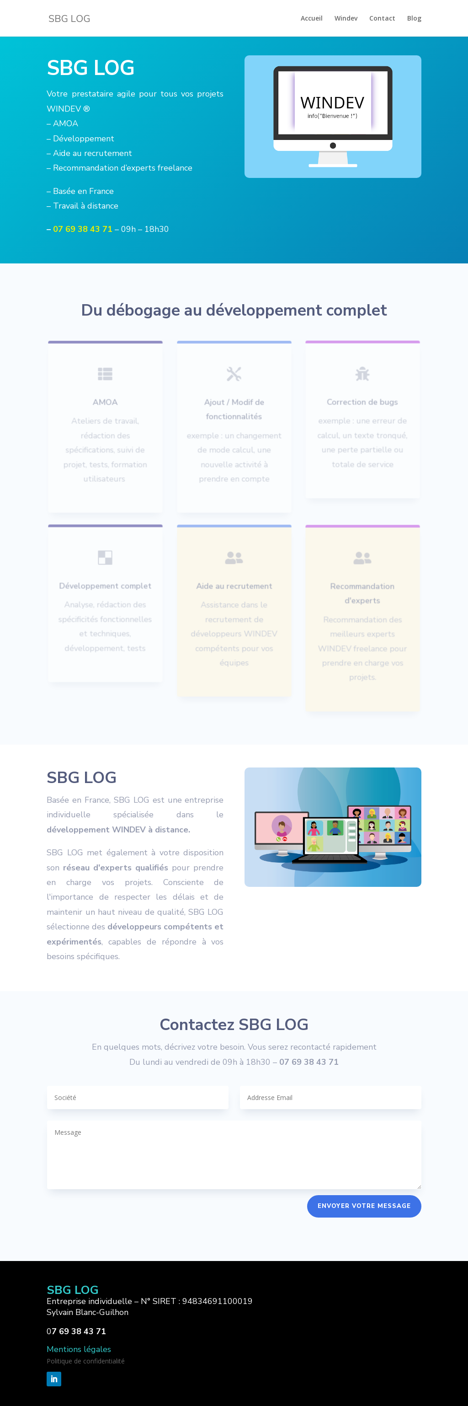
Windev (346, 18)
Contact (382, 18)
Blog (414, 18)
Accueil (312, 18)
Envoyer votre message (364, 1206)
